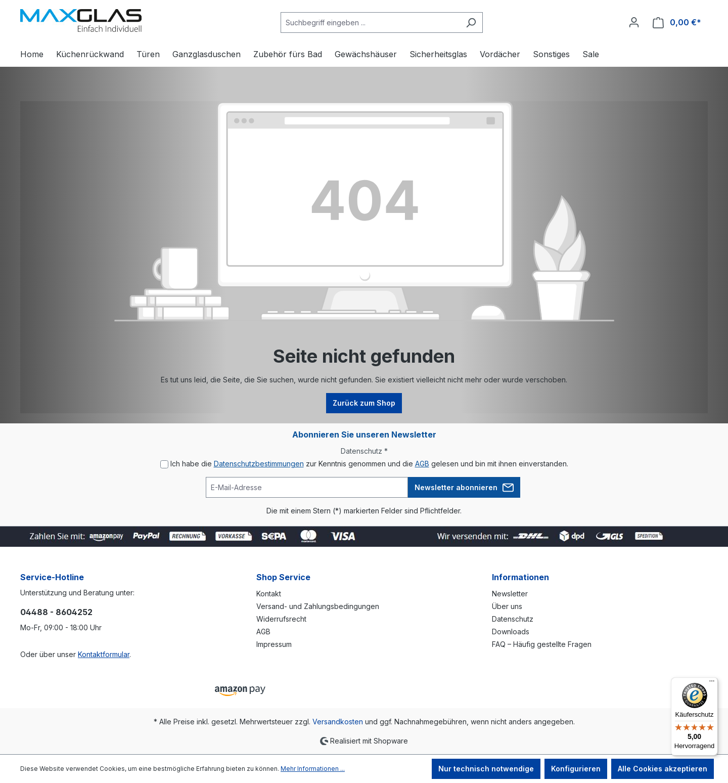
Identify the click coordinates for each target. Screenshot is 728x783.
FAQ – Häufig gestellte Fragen (542, 644)
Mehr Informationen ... (313, 768)
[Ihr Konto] (634, 22)
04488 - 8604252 (56, 612)
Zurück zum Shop (364, 403)
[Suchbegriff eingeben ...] (370, 22)
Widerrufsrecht (281, 619)
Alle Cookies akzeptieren (662, 768)
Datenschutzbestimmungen (259, 463)
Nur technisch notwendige (486, 768)
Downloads (510, 631)
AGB (422, 463)
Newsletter (510, 593)
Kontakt (268, 593)
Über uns (507, 606)
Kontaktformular (103, 654)
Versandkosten (337, 721)
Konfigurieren (576, 768)
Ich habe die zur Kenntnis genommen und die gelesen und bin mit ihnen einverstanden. (369, 463)
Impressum (274, 644)
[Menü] (712, 683)
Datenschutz (512, 619)
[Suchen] (471, 22)
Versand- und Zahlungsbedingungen (317, 606)
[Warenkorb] (677, 22)
